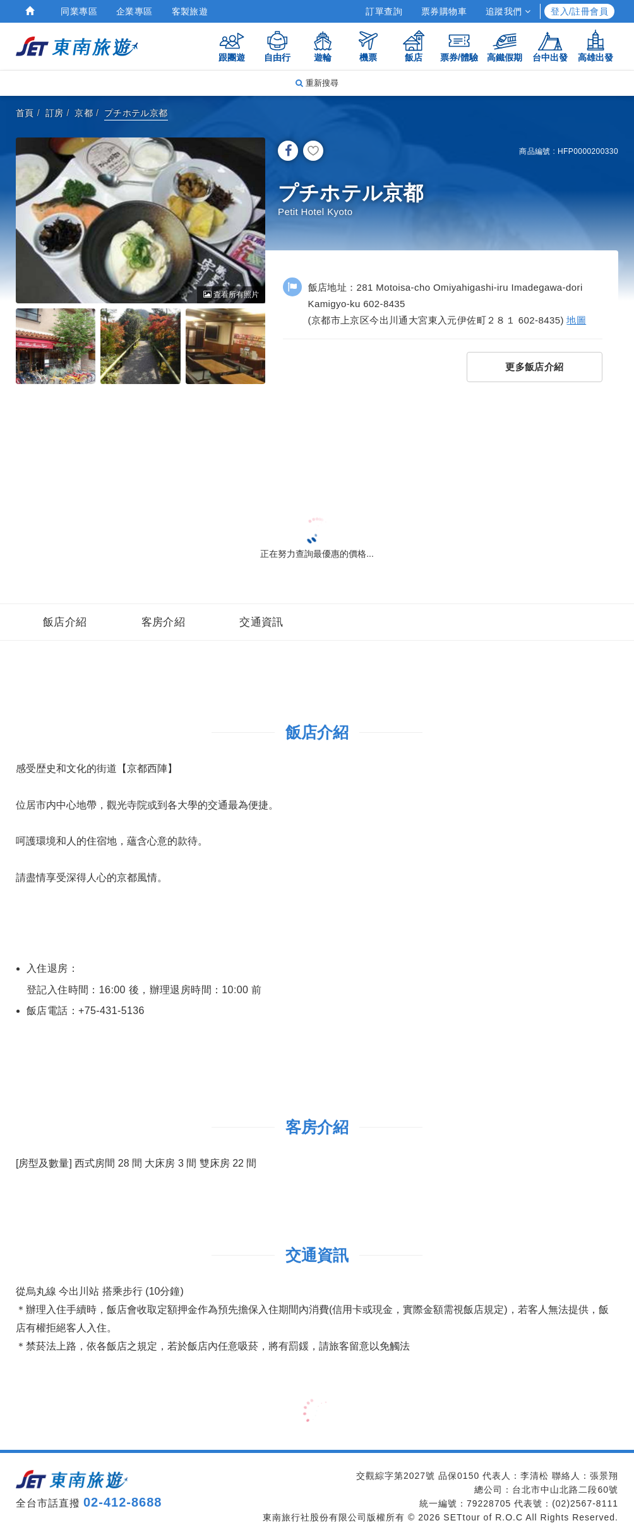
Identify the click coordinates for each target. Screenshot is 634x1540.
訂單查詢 (384, 11)
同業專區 (79, 11)
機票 (368, 45)
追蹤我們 (508, 11)
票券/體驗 (459, 45)
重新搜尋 (317, 83)
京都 (84, 113)
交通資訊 (261, 622)
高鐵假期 (504, 45)
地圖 (576, 320)
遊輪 (322, 45)
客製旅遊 (190, 11)
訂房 (54, 113)
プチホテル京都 (136, 113)
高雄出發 (595, 45)
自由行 (277, 45)
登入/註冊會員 (579, 11)
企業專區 (134, 11)
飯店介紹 (65, 622)
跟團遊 (231, 45)
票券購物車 (444, 11)
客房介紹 (163, 622)
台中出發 (550, 45)
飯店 (413, 45)
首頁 (25, 113)
